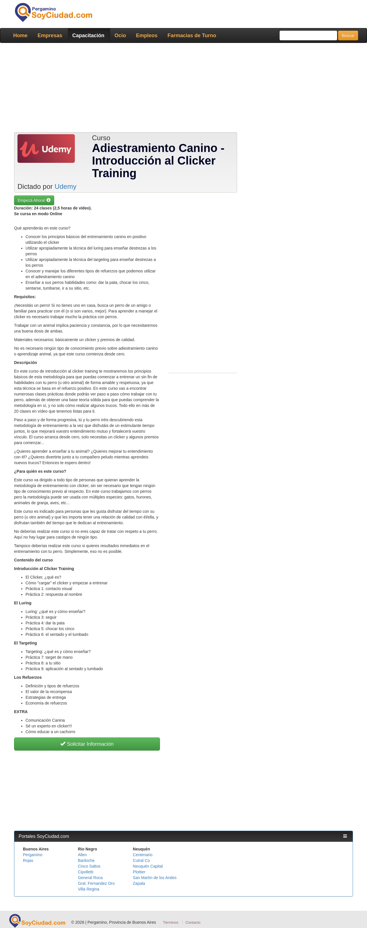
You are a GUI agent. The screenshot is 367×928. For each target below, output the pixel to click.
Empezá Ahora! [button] (34, 200)
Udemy (65, 186)
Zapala (139, 883)
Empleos (146, 35)
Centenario (143, 854)
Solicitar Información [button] (87, 744)
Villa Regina (88, 889)
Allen (82, 854)
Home (20, 35)
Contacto (193, 922)
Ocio (120, 35)
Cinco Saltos (89, 866)
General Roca (90, 877)
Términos (170, 922)
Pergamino (32, 854)
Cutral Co (141, 860)
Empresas (50, 35)
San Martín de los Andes (155, 877)
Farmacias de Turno (191, 35)
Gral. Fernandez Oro (96, 883)
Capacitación (88, 35)
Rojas (28, 860)
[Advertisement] (183, 89)
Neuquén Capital (148, 866)
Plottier (139, 872)
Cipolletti (85, 872)
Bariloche (86, 860)
